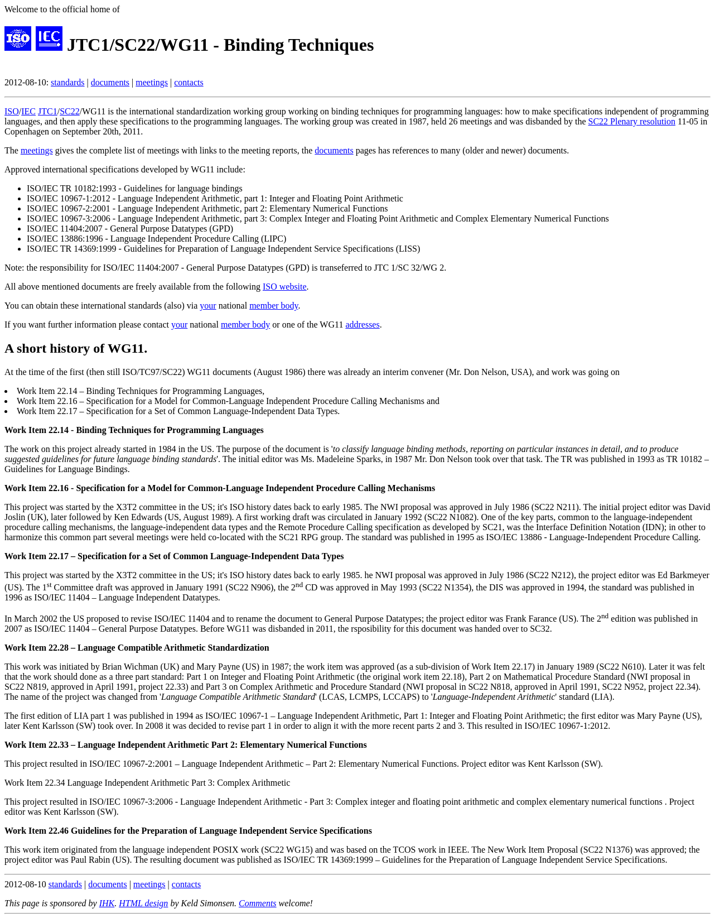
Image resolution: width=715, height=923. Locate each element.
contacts (188, 82)
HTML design (143, 903)
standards (67, 82)
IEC (28, 111)
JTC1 (47, 111)
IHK (107, 903)
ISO (11, 111)
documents (110, 82)
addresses (362, 324)
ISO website (285, 286)
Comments (258, 903)
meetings (152, 82)
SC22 (70, 111)
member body (273, 305)
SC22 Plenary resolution (631, 121)
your (208, 305)
